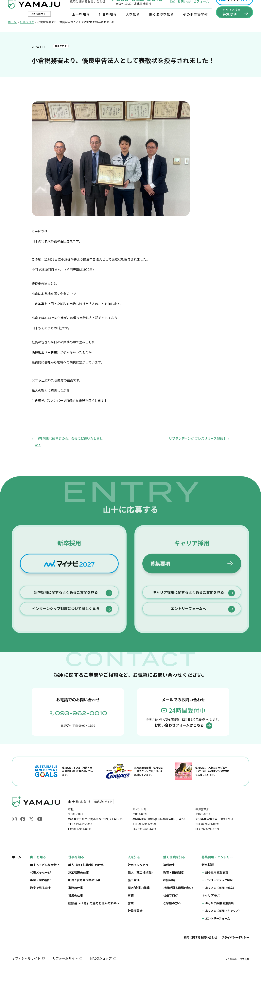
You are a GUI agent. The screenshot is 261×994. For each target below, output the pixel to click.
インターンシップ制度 (219, 904)
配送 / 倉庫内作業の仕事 (84, 904)
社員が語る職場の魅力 (178, 911)
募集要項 (160, 612)
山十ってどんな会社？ (45, 888)
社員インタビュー (139, 888)
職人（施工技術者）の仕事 (86, 888)
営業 (131, 927)
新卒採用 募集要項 (216, 896)
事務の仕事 (75, 911)
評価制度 (169, 904)
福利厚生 (169, 888)
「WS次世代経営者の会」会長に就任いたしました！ (69, 457)
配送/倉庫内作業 (139, 911)
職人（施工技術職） (141, 896)
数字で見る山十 (40, 911)
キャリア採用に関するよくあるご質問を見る (188, 644)
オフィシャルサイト (26, 982)
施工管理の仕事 (78, 896)
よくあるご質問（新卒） (220, 912)
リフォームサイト (65, 982)
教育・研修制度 (173, 896)
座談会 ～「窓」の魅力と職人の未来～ (93, 927)
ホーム (16, 880)
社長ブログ (62, 63)
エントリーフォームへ (188, 662)
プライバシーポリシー (235, 961)
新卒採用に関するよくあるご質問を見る (66, 644)
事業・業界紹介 (40, 904)
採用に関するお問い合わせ (200, 961)
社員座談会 (135, 934)
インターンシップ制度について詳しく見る (65, 662)
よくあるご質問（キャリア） (223, 935)
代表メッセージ (40, 896)
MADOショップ (101, 982)
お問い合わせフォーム (189, 9)
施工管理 (134, 904)
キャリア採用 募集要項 (219, 927)
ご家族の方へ (172, 927)
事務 (131, 919)
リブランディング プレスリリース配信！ (197, 454)
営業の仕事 (75, 919)
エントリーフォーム (217, 942)
